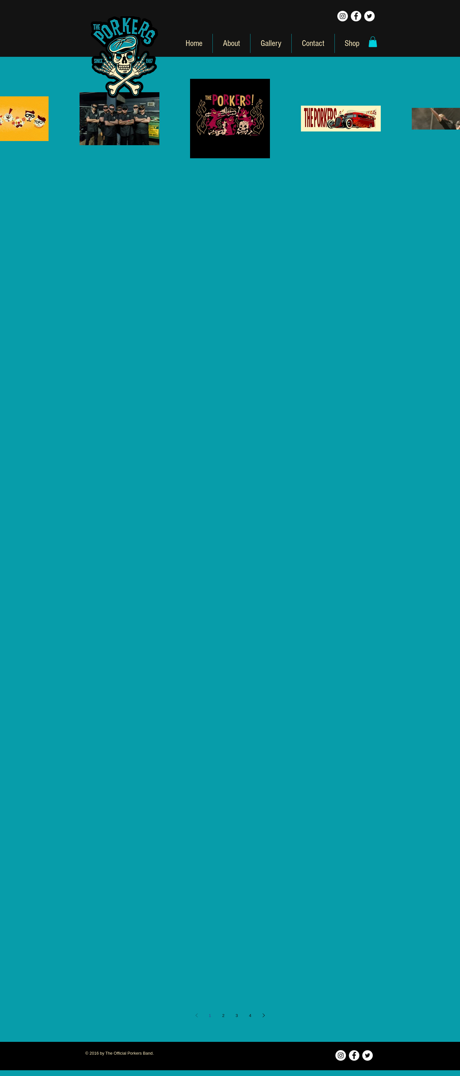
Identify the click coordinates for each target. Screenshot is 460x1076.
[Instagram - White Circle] (342, 16)
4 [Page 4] (250, 1015)
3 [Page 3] (236, 1015)
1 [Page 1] (210, 1015)
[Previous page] (196, 1015)
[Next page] (263, 1015)
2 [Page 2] (223, 1015)
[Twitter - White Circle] (369, 16)
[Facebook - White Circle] (356, 16)
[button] (372, 41)
